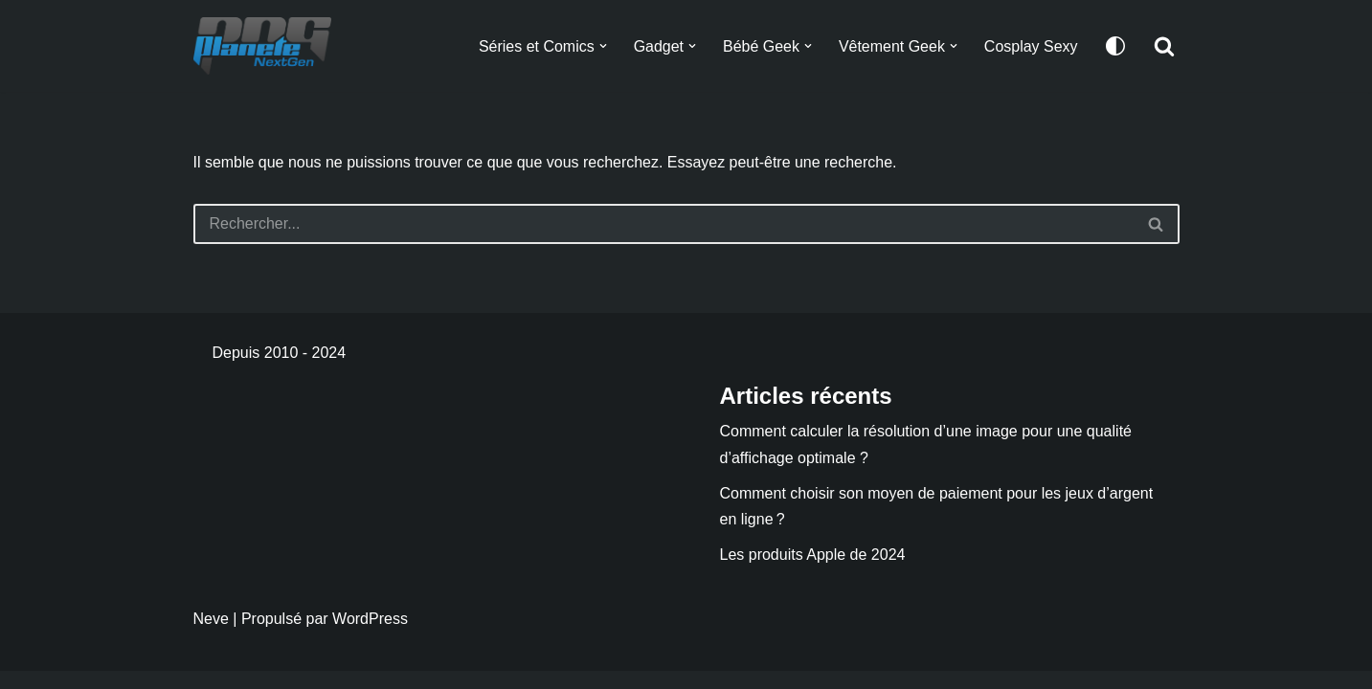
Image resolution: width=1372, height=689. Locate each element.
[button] (602, 46)
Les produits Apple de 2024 (813, 573)
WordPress (370, 637)
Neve (211, 637)
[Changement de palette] (1115, 46)
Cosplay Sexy (1031, 46)
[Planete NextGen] (267, 46)
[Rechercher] (1164, 45)
